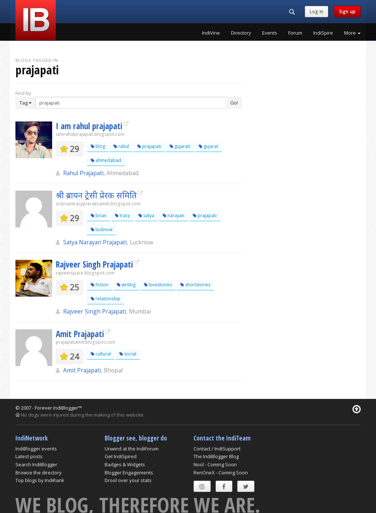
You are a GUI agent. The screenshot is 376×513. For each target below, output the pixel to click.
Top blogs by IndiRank (39, 480)
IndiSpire (323, 32)
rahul (121, 146)
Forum (295, 32)
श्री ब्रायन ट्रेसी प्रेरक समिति (96, 195)
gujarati (180, 146)
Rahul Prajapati (83, 173)
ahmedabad (106, 160)
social (127, 354)
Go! (234, 102)
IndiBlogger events (36, 448)
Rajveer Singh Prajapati (94, 264)
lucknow (101, 229)
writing (126, 285)
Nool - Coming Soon (215, 464)
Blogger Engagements (129, 472)
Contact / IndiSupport (217, 448)
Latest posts (29, 456)
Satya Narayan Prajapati (95, 242)
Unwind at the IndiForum (132, 448)
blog (98, 146)
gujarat (208, 146)
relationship (105, 299)
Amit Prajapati (80, 334)
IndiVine (211, 32)
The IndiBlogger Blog (216, 456)
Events (269, 32)
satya (146, 215)
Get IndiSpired (121, 456)
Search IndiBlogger (36, 464)
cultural (101, 354)
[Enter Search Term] (131, 103)
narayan (173, 215)
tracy (122, 215)
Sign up (347, 11)
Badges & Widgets (125, 464)
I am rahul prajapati (89, 126)
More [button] (352, 32)
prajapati (149, 146)
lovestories (158, 285)
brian (98, 215)
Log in (316, 11)
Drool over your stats (128, 480)
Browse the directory (38, 472)
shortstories (195, 285)
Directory (241, 32)
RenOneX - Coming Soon (221, 472)
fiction (99, 285)
